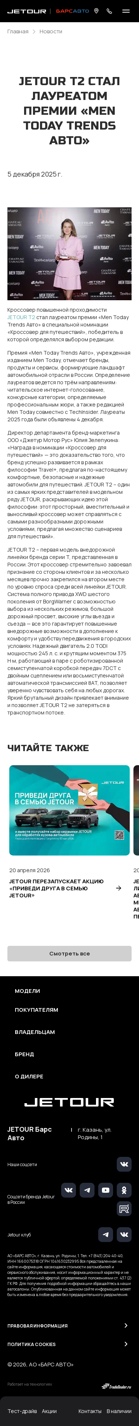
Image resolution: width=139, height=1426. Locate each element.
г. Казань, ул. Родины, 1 (95, 1133)
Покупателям (36, 1010)
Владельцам (35, 1032)
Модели (27, 991)
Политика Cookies (31, 1344)
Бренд (24, 1054)
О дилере (29, 1076)
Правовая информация (37, 1326)
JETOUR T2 (21, 317)
